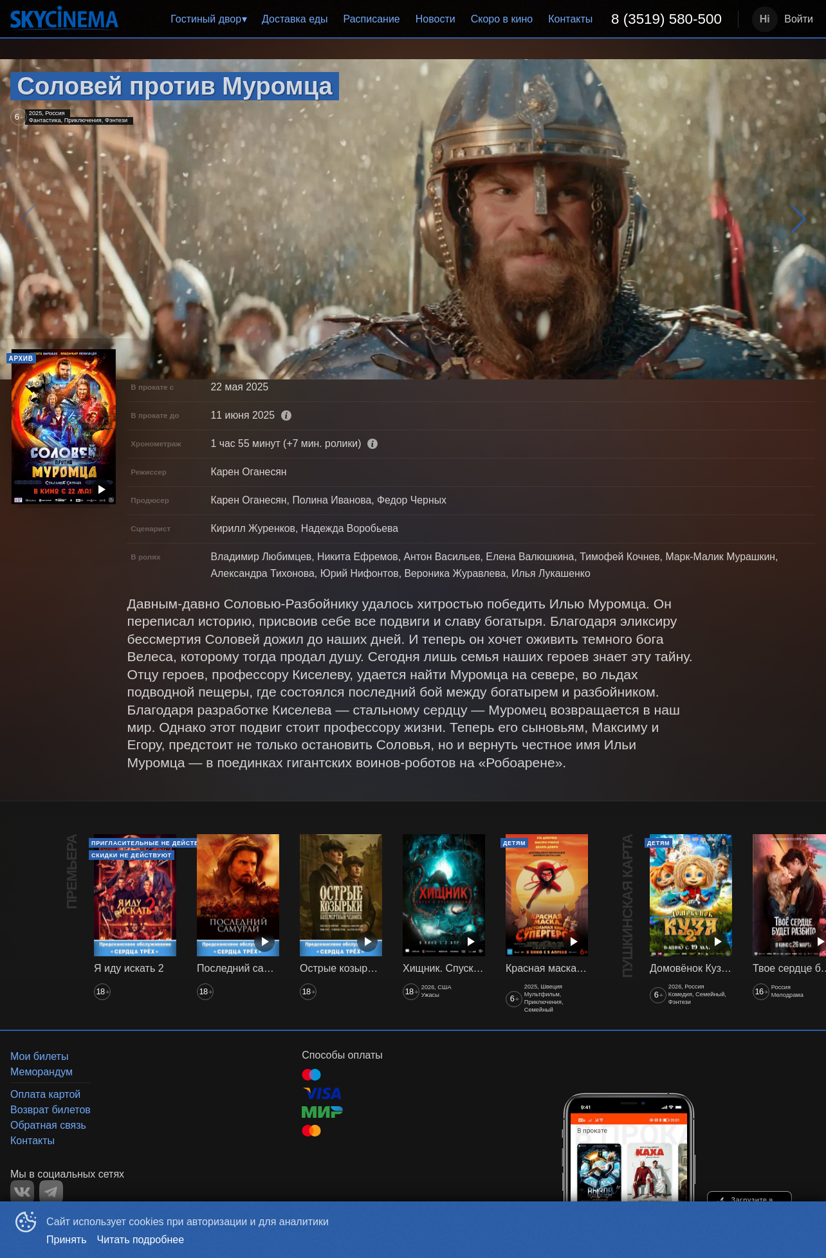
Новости (435, 19)
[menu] (431, 19)
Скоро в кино (502, 19)
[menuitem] (208, 19)
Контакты (570, 19)
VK (22, 1192)
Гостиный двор (205, 19)
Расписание (372, 19)
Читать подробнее (141, 1239)
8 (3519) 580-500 (666, 19)
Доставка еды (295, 19)
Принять (66, 1239)
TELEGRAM (51, 1192)
